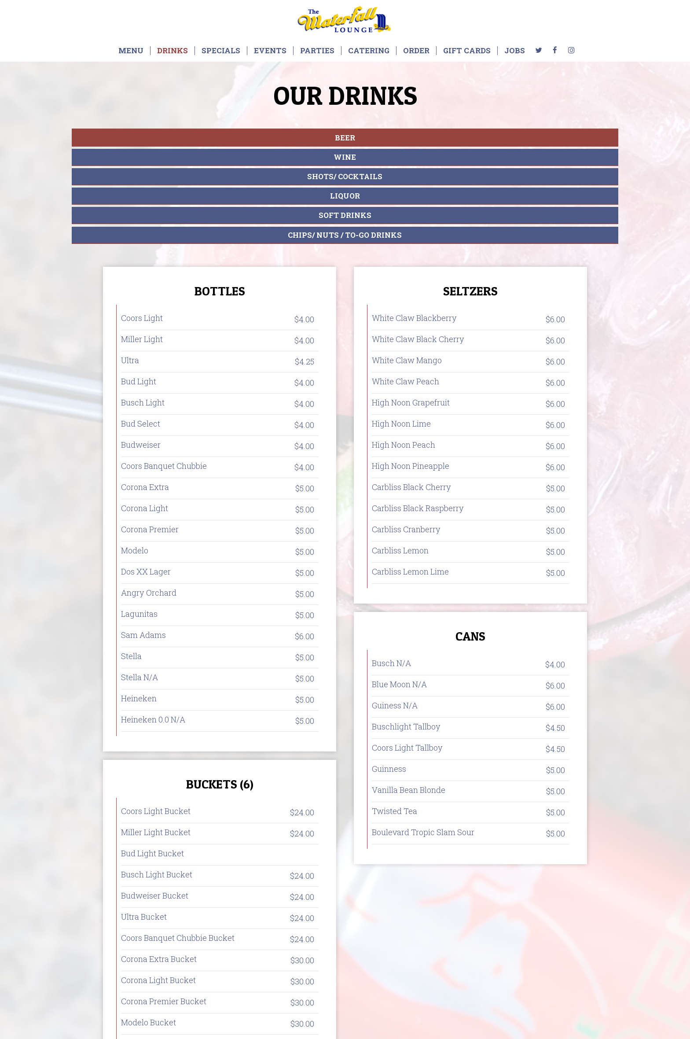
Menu (130, 50)
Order (416, 50)
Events (270, 50)
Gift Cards (467, 50)
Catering (368, 50)
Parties (317, 50)
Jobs (514, 50)
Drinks (172, 50)
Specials (221, 50)
